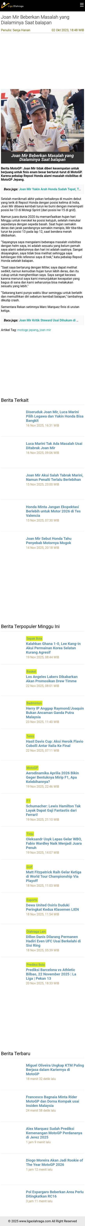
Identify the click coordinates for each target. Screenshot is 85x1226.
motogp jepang (27, 330)
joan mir (45, 330)
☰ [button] (82, 5)
